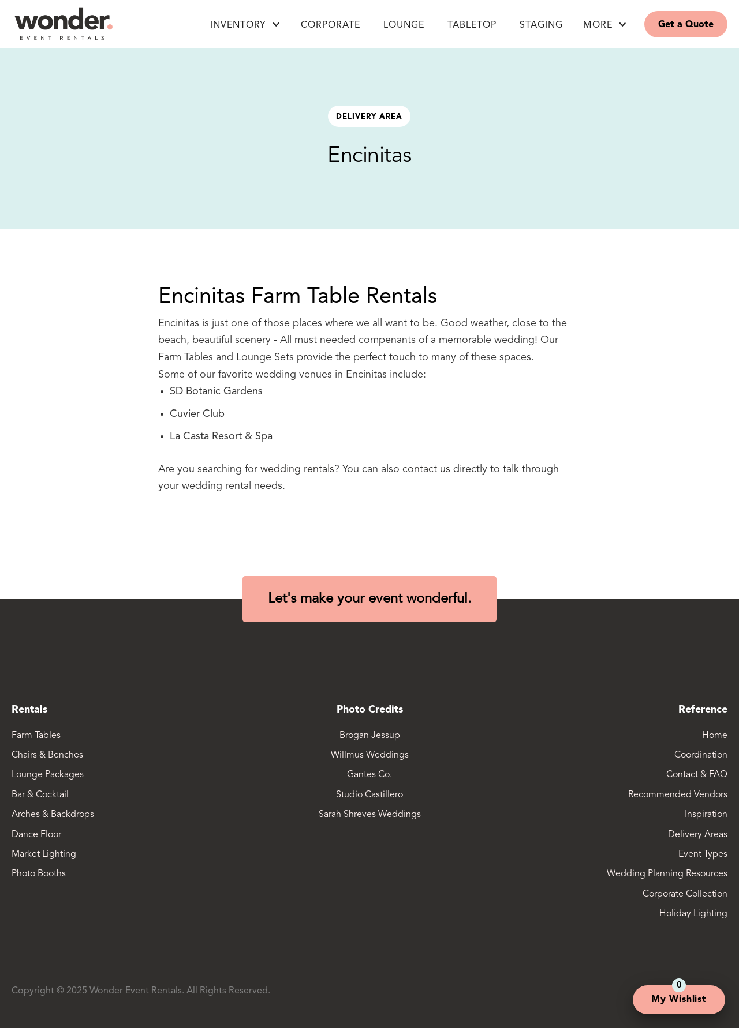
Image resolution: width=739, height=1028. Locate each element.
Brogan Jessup (369, 735)
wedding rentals (297, 469)
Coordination (700, 755)
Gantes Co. (369, 775)
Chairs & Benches (47, 755)
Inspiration (706, 814)
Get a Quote (686, 24)
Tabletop (472, 25)
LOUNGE (403, 25)
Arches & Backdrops (53, 814)
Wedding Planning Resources (667, 874)
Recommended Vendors (677, 795)
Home (714, 735)
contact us (426, 469)
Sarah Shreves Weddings (370, 814)
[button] (245, 24)
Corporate (330, 25)
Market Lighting (44, 854)
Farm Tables (36, 735)
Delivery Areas (697, 834)
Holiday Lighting (693, 913)
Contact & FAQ (696, 775)
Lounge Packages (48, 775)
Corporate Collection (685, 894)
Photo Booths (39, 874)
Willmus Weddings (370, 755)
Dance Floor (36, 834)
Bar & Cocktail (40, 795)
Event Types (702, 854)
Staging (541, 25)
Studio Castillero (369, 795)
